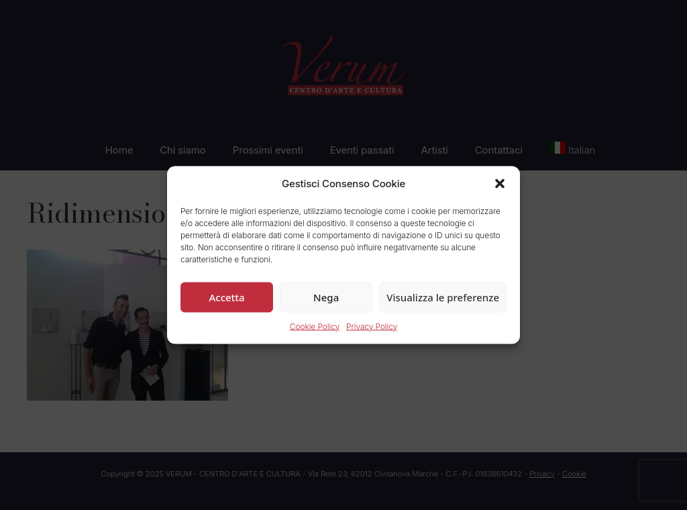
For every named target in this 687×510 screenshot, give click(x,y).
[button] (500, 184)
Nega (326, 296)
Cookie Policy (314, 326)
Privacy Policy (371, 326)
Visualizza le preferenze (442, 296)
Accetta (226, 296)
